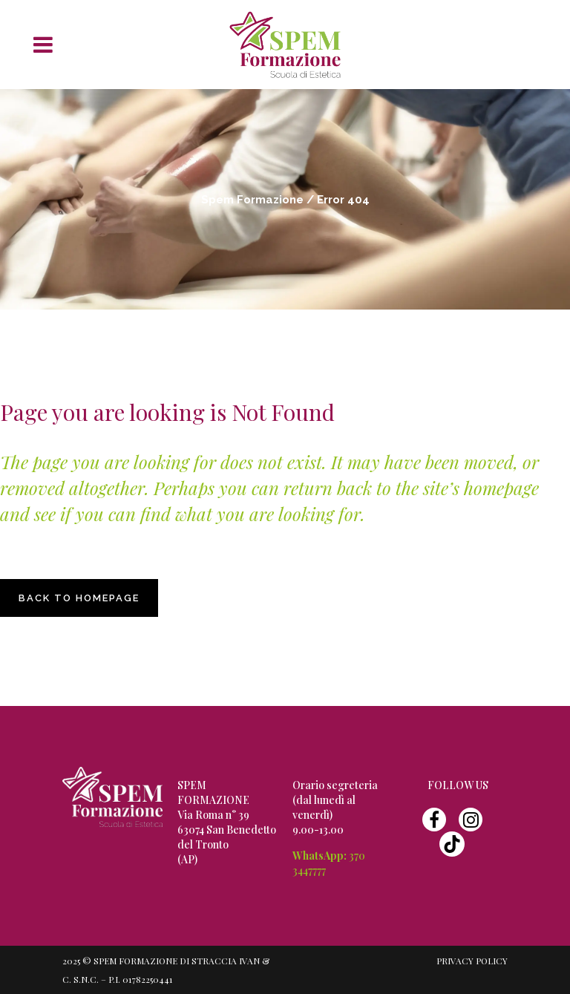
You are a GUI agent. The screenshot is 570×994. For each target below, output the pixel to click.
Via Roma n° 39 (213, 815)
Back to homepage (79, 598)
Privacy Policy (472, 961)
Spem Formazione (252, 199)
